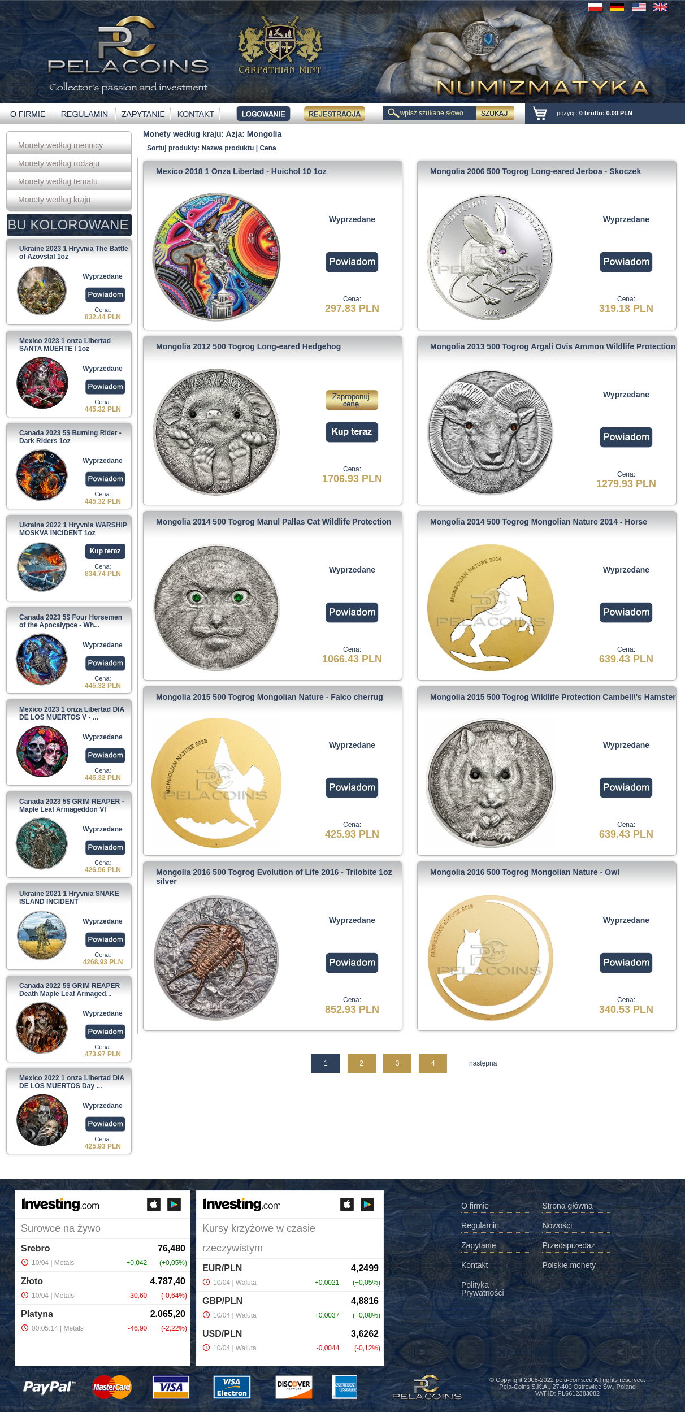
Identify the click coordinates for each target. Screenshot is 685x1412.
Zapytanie (478, 1245)
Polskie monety (569, 1265)
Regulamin (480, 1226)
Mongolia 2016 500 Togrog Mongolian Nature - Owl (524, 872)
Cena (267, 148)
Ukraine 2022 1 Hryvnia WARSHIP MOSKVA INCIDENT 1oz (73, 529)
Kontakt (474, 1265)
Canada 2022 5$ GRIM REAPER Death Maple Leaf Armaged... (69, 990)
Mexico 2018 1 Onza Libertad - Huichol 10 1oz (241, 171)
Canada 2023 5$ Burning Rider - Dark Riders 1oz (70, 437)
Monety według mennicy (60, 145)
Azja (234, 133)
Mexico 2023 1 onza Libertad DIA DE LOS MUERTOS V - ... (71, 713)
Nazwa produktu (228, 148)
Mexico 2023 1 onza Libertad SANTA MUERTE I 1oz (65, 345)
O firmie (475, 1206)
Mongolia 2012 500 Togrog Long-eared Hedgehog (248, 346)
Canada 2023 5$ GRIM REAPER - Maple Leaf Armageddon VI (71, 805)
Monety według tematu (58, 181)
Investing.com (97, 1370)
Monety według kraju (54, 199)
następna (483, 1063)
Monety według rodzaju (58, 163)
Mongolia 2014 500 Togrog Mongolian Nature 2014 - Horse (538, 521)
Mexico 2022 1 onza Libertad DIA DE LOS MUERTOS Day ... (71, 1082)
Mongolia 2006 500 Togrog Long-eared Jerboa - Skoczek (535, 171)
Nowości (557, 1226)
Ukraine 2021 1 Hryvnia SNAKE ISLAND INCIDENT (69, 898)
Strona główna (567, 1206)
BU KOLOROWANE (68, 224)
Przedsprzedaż (568, 1245)
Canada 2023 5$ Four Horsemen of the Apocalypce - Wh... (70, 621)
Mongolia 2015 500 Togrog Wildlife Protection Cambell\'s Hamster (553, 696)
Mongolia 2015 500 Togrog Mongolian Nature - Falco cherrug (269, 696)
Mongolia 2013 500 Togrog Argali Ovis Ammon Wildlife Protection (552, 346)
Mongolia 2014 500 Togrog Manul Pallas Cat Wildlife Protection (274, 521)
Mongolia (264, 133)
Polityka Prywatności (482, 1289)
